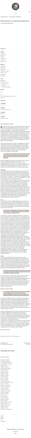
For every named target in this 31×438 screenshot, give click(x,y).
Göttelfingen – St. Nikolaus (5, 389)
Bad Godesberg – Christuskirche (6, 368)
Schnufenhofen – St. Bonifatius (5, 386)
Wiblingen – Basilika (4, 365)
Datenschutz (21, 429)
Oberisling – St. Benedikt (4, 372)
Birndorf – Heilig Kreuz (4, 400)
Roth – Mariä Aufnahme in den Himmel (7, 382)
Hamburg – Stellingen (4, 371)
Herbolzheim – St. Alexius (5, 407)
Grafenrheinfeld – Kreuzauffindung (6, 409)
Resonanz (2, 417)
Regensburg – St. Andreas (5, 393)
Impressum (14, 429)
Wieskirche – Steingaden (4, 388)
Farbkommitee (27, 344)
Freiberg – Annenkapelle (4, 376)
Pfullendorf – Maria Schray (5, 403)
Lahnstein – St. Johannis (4, 379)
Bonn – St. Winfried (4, 395)
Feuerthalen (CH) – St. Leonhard (6, 390)
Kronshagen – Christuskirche (5, 361)
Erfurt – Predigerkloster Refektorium (6, 362)
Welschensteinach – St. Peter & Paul (6, 402)
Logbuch (2, 415)
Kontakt (2, 418)
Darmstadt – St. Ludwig (4, 399)
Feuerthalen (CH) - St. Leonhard (8, 16)
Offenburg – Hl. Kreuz (4, 406)
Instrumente (18, 16)
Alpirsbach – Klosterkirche (5, 392)
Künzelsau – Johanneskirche (5, 385)
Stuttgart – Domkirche (4, 396)
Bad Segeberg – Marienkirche (5, 359)
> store (2, 420)
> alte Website (3, 421)
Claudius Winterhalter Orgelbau (7, 23)
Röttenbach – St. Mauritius (5, 375)
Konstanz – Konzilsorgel (4, 378)
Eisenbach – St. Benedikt (4, 383)
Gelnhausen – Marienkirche (5, 369)
